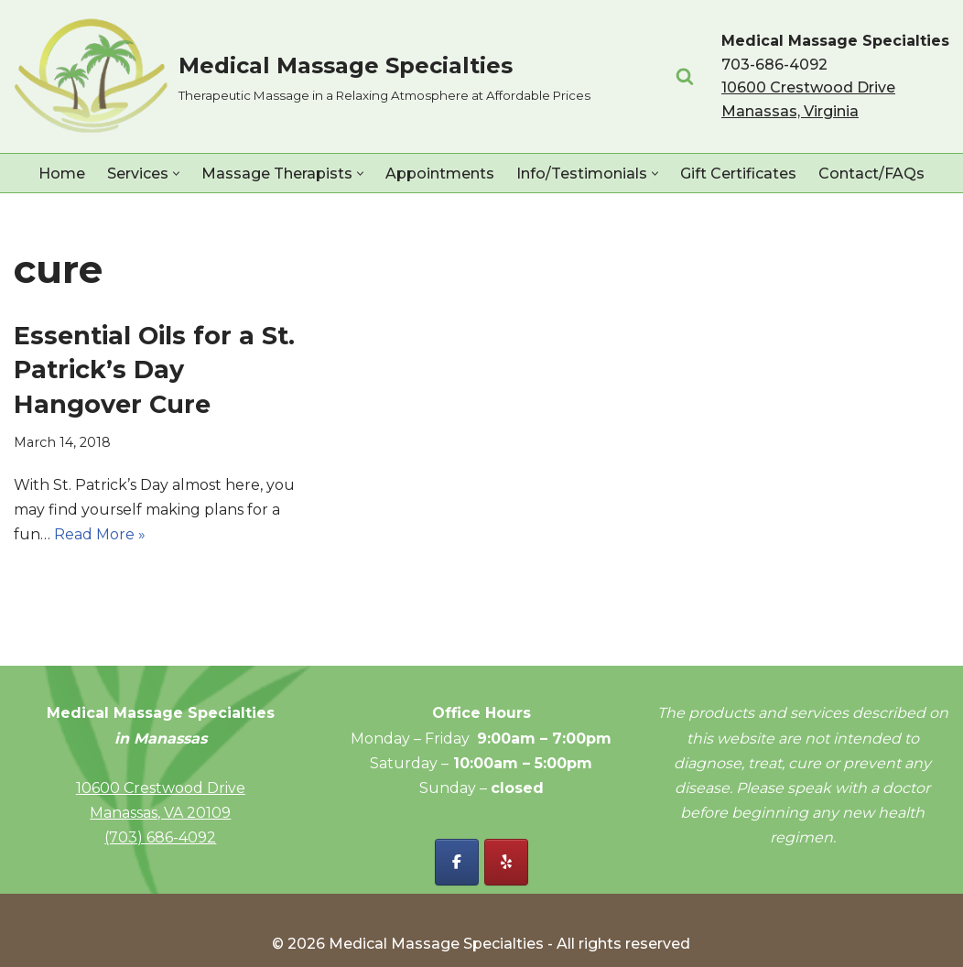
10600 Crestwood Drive (160, 788)
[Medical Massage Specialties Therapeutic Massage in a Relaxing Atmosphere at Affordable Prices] (302, 76)
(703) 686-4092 (160, 837)
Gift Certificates (738, 173)
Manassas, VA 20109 (160, 812)
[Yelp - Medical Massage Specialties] (506, 862)
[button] (176, 173)
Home (61, 173)
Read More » (100, 534)
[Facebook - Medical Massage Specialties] (457, 862)
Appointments (439, 173)
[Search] (685, 76)
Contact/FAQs (871, 173)
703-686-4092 (774, 64)
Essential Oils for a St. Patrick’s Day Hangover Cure (154, 370)
